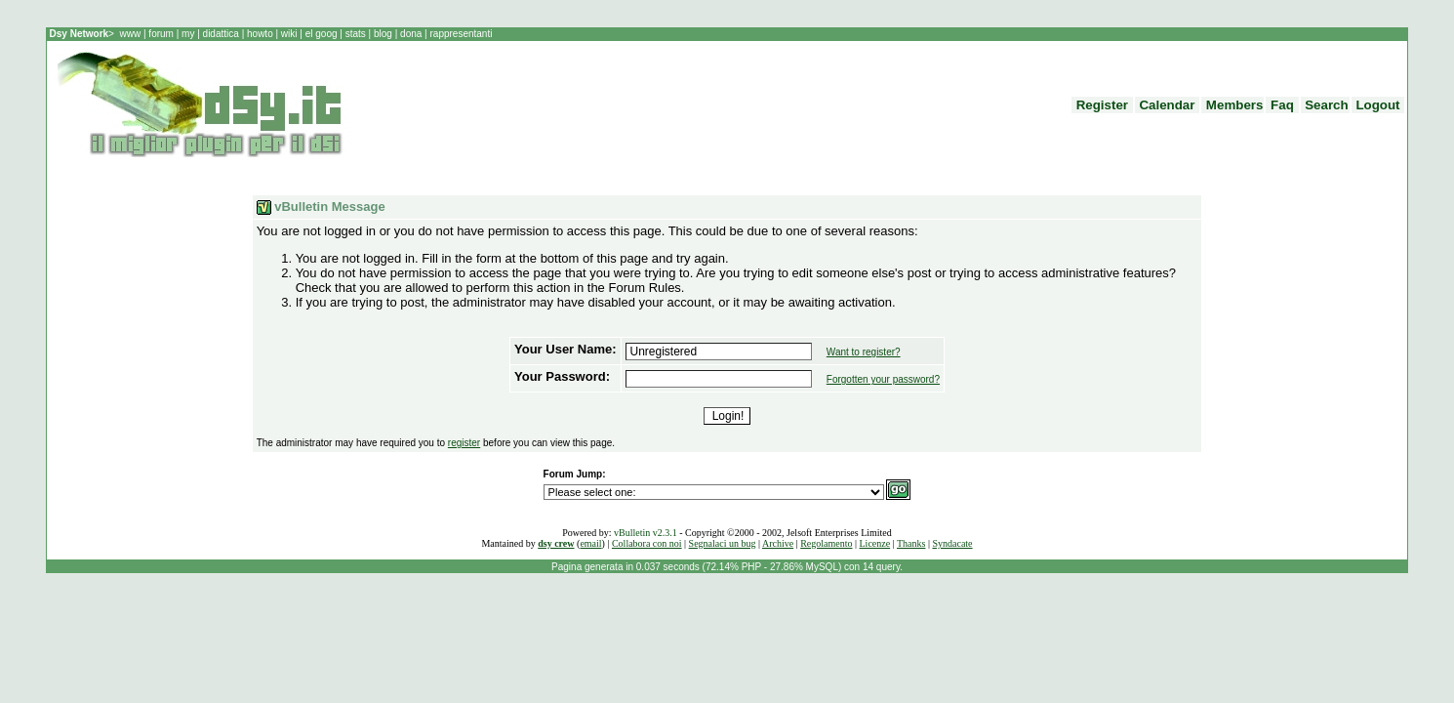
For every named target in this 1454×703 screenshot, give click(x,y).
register (464, 442)
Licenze (875, 543)
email (590, 543)
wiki (289, 33)
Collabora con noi (647, 543)
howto (259, 33)
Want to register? (864, 352)
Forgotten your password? (883, 379)
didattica (221, 33)
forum (161, 33)
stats (357, 33)
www (131, 33)
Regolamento (826, 543)
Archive (777, 543)
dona (410, 33)
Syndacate (952, 543)
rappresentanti (460, 33)
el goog (323, 33)
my (189, 33)
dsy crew (556, 543)
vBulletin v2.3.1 (645, 532)
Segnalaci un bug (722, 543)
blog (382, 33)
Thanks (911, 543)
